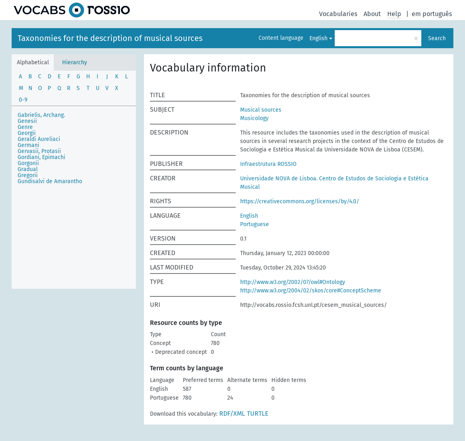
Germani (28, 145)
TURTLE (258, 413)
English (318, 38)
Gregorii (28, 175)
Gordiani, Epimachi (41, 157)
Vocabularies (338, 14)
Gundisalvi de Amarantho (50, 181)
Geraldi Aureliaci (39, 139)
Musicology (254, 118)
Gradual (28, 169)
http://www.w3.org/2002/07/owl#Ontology (292, 282)
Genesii (27, 121)
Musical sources (260, 109)
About (372, 14)
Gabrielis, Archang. (41, 115)
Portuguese (254, 224)
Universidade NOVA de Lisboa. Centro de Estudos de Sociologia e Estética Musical (334, 182)
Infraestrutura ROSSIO (268, 164)
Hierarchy (74, 62)
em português (432, 14)
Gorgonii (28, 163)
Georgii (27, 133)
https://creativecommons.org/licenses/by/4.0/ (299, 201)
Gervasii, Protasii (39, 151)
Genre (25, 127)
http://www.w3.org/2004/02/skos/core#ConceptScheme (310, 290)
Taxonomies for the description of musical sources (110, 38)
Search (437, 38)
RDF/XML (232, 413)
